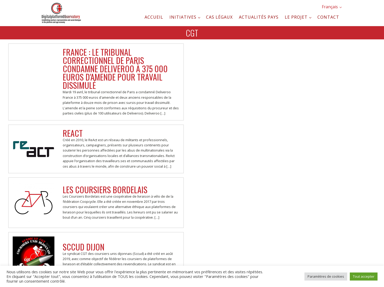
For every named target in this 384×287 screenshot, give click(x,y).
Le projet (296, 17)
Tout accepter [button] (363, 276)
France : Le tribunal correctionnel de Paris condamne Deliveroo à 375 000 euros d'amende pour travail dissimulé (115, 68)
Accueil (154, 17)
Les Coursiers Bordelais (105, 189)
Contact (328, 17)
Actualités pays (259, 17)
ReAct (73, 133)
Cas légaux (219, 17)
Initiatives (182, 17)
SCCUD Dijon (83, 247)
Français (330, 7)
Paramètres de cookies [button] (326, 276)
